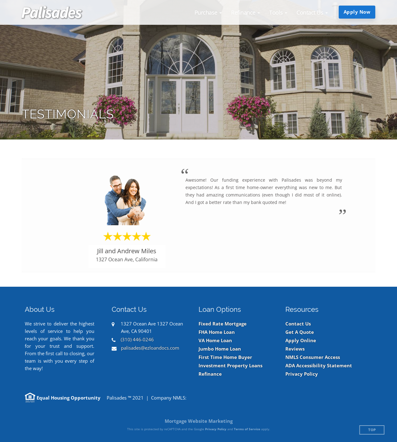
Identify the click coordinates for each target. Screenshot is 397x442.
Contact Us (298, 324)
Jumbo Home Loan (219, 349)
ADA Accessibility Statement (318, 366)
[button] (208, 12)
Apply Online (300, 340)
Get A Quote (299, 332)
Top (372, 430)
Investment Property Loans (230, 366)
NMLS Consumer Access (312, 357)
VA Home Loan (215, 340)
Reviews (295, 349)
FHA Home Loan (216, 332)
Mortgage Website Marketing (199, 421)
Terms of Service (247, 429)
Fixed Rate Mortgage (222, 324)
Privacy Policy (301, 374)
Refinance (210, 374)
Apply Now (357, 12)
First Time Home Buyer (225, 357)
